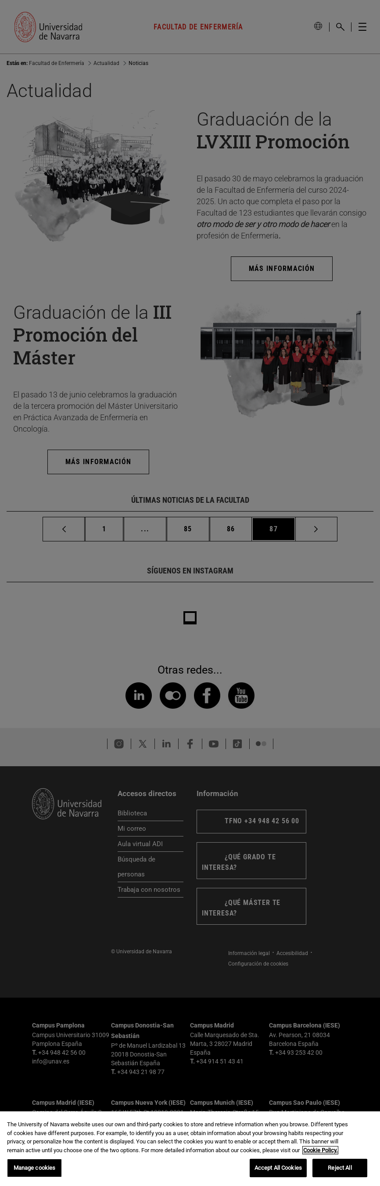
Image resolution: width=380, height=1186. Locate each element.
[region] (190, 1148)
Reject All (339, 1167)
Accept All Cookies (278, 1167)
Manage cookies (35, 1167)
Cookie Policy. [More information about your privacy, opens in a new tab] (320, 1150)
